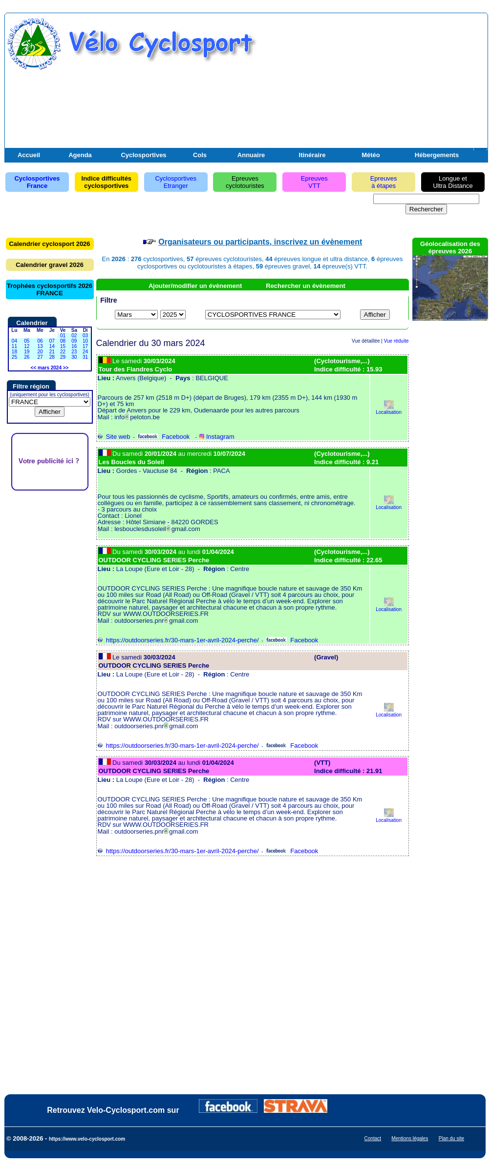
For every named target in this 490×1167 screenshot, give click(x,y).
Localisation (389, 410)
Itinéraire (312, 155)
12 (26, 346)
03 (85, 335)
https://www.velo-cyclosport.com (87, 1139)
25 (14, 357)
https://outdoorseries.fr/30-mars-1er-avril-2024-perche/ (178, 640)
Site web (114, 436)
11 (14, 346)
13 (40, 346)
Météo (371, 155)
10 (85, 341)
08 (62, 341)
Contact (372, 1138)
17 (85, 346)
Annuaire (251, 155)
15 (62, 346)
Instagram (216, 436)
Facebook (163, 436)
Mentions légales (409, 1138)
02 (74, 335)
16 (74, 346)
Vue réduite (396, 341)
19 (26, 351)
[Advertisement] (372, 87)
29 (62, 357)
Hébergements (437, 155)
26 (26, 357)
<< (34, 367)
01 (62, 335)
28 (52, 357)
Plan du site (451, 1138)
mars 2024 (50, 367)
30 (74, 357)
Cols (200, 155)
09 (74, 341)
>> (66, 367)
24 (85, 351)
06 (40, 341)
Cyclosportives (143, 155)
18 (14, 351)
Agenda (80, 155)
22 (62, 351)
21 (52, 351)
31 (85, 357)
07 (52, 341)
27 (40, 357)
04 (14, 341)
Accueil (29, 155)
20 (40, 351)
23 (74, 351)
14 (52, 346)
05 (26, 341)
